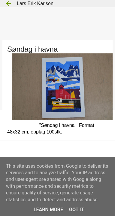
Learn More (48, 209)
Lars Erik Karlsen (35, 3)
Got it (76, 209)
